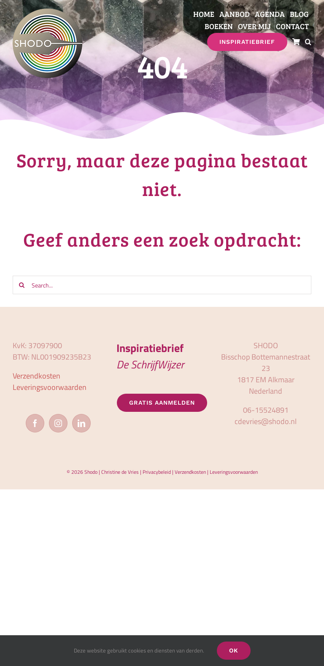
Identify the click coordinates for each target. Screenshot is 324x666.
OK (233, 650)
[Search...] (162, 285)
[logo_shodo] (47, 12)
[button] (308, 42)
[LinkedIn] (81, 423)
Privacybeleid (157, 472)
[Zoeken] (22, 285)
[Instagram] (58, 423)
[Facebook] (35, 423)
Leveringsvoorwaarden (49, 387)
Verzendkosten (36, 375)
